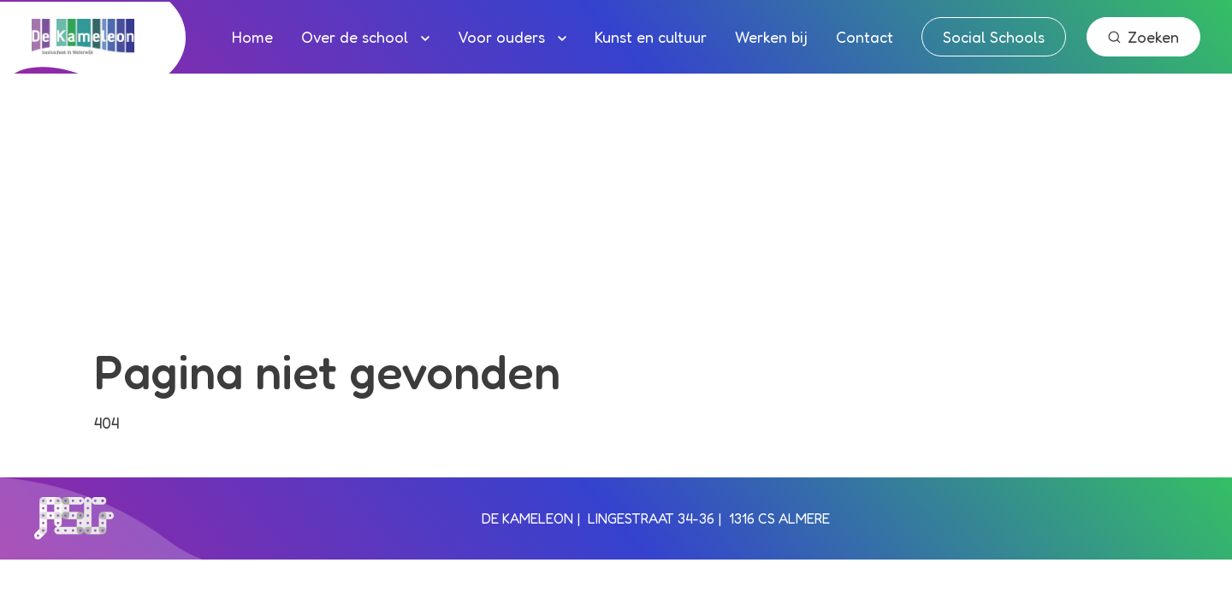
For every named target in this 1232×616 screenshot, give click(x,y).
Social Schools (994, 36)
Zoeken (1143, 36)
